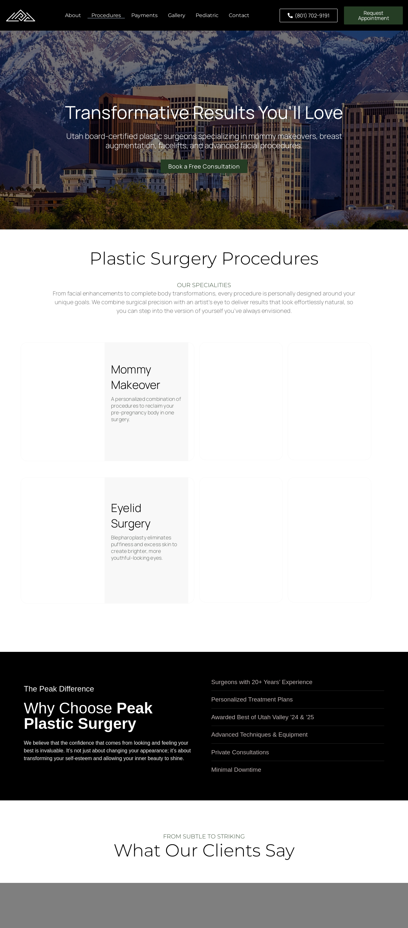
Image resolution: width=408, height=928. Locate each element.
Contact (239, 15)
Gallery (176, 15)
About (73, 15)
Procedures (106, 15)
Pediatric (207, 15)
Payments (144, 15)
